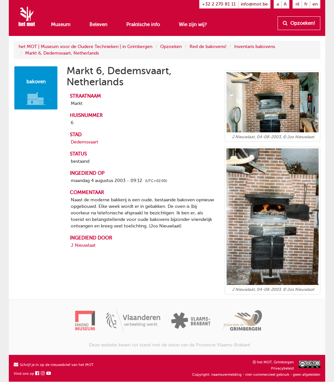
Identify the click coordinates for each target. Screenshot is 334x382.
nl (297, 4)
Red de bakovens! (208, 46)
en (315, 4)
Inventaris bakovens (254, 46)
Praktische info (143, 24)
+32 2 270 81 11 (219, 4)
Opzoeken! (299, 23)
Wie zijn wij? (193, 24)
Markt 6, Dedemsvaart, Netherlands (62, 53)
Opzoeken (171, 46)
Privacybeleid (282, 368)
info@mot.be (254, 4)
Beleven (98, 24)
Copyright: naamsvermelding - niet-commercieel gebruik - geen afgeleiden (256, 375)
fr (306, 4)
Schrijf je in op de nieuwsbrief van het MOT (54, 365)
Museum (60, 24)
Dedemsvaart (84, 142)
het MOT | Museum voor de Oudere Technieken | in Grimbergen (85, 46)
